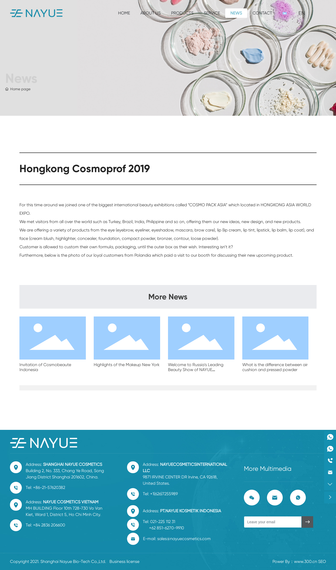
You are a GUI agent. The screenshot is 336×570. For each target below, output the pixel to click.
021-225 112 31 (162, 521)
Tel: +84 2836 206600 (45, 524)
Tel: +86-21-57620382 (45, 487)
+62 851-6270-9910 (166, 527)
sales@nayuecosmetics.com (184, 538)
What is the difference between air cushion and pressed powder (275, 367)
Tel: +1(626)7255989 (160, 493)
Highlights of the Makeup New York (127, 364)
